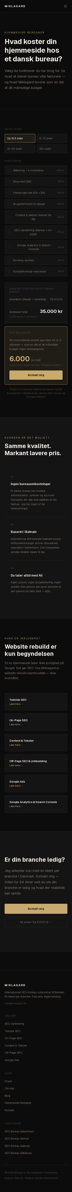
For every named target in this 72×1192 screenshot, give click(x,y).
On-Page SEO (13, 1038)
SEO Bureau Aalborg (17, 1146)
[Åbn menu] (65, 6)
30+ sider (45, 148)
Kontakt (9, 1110)
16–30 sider (14, 148)
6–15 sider (46, 138)
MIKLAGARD (15, 6)
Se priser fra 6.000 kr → (36, 922)
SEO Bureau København (19, 1131)
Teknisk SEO (12, 1031)
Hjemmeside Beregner (18, 1103)
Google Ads (12, 1060)
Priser (8, 1081)
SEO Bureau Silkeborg (18, 1153)
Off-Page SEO (13, 1052)
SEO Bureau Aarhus (17, 1138)
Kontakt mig (36, 375)
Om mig (9, 1088)
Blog (7, 1095)
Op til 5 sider (15, 138)
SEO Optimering (14, 1023)
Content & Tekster (16, 1045)
